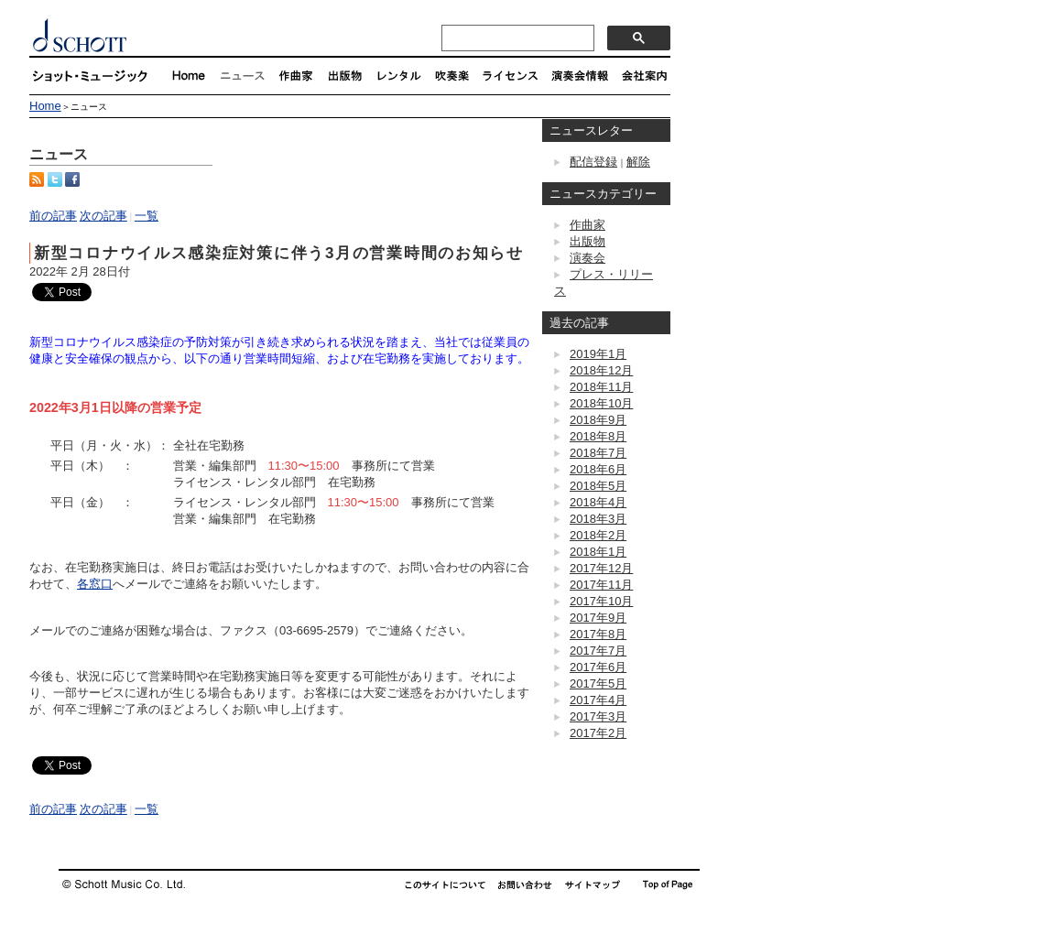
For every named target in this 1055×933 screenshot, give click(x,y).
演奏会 (587, 258)
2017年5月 (598, 683)
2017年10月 (601, 601)
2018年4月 (598, 502)
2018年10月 (601, 403)
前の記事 (53, 215)
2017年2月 (598, 733)
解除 (638, 161)
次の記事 (103, 215)
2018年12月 (601, 370)
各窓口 (95, 584)
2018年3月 (598, 519)
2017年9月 (598, 617)
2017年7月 (598, 650)
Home (45, 106)
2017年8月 (598, 634)
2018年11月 (601, 387)
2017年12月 (601, 568)
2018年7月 (598, 453)
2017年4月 (598, 700)
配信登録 (593, 161)
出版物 (587, 241)
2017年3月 (598, 716)
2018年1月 (598, 552)
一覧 (146, 215)
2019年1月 (598, 354)
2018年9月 (598, 420)
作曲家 (587, 225)
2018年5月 (598, 486)
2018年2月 (598, 535)
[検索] (516, 38)
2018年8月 (598, 436)
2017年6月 (598, 667)
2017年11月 (601, 584)
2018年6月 (598, 469)
